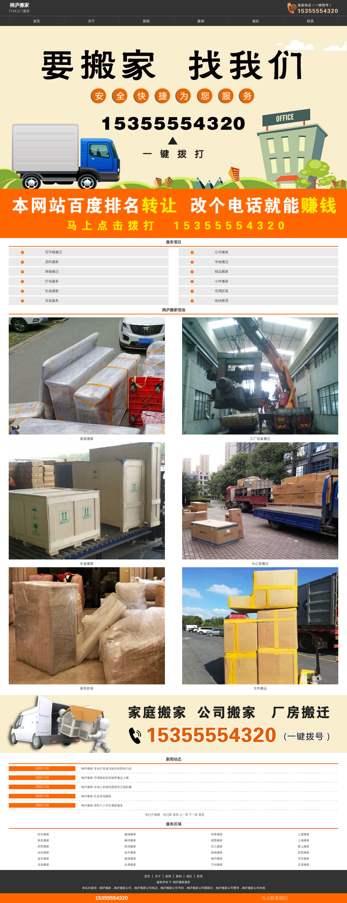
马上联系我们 (274, 898)
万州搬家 (217, 864)
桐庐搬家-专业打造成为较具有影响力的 (106, 768)
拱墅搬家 (43, 846)
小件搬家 (221, 281)
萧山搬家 (303, 846)
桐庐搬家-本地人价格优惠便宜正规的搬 (106, 787)
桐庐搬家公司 (122, 888)
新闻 (146, 21)
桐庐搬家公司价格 (253, 888)
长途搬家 (52, 291)
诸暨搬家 (217, 840)
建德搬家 (130, 858)
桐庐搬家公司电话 (146, 888)
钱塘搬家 (217, 852)
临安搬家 (43, 858)
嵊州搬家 (130, 840)
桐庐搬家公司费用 (227, 888)
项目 (255, 21)
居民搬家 (52, 262)
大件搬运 (260, 688)
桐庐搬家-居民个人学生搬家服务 (102, 805)
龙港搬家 (43, 864)
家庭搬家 (87, 439)
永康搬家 (130, 864)
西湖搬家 (130, 846)
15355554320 (111, 898)
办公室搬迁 (260, 564)
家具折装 (87, 688)
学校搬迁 (221, 262)
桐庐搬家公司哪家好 (200, 888)
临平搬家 (130, 852)
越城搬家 (130, 834)
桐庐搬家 (217, 858)
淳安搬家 (303, 858)
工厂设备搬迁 (260, 439)
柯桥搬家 (217, 834)
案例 (200, 21)
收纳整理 (221, 301)
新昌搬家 (43, 840)
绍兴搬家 (43, 834)
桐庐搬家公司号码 (172, 888)
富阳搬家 (303, 852)
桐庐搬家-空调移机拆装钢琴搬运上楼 (105, 778)
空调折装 (221, 291)
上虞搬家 (303, 834)
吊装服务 (52, 301)
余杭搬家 (43, 852)
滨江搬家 (217, 846)
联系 (310, 21)
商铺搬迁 (52, 271)
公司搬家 (221, 252)
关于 (91, 21)
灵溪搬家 (303, 864)
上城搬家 (303, 840)
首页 (36, 21)
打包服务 (52, 281)
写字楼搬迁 (53, 252)
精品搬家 (221, 271)
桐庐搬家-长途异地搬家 (96, 796)
